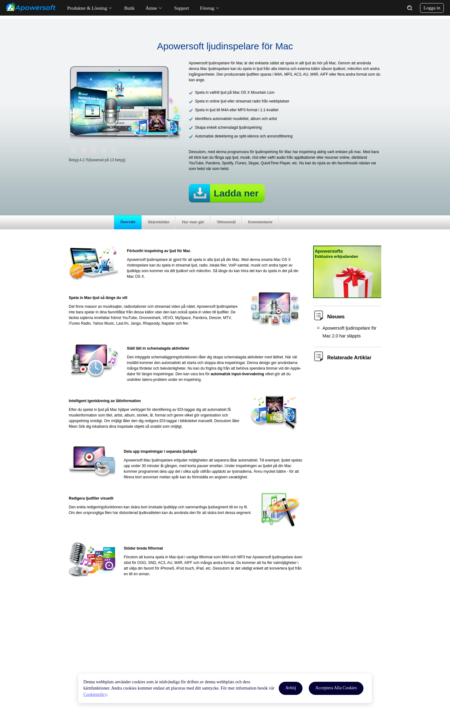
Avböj (290, 688)
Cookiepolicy (95, 694)
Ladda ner (236, 193)
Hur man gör (193, 222)
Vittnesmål (226, 222)
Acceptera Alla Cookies (336, 688)
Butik (129, 8)
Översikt (127, 222)
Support (181, 8)
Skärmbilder (158, 222)
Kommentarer (260, 222)
